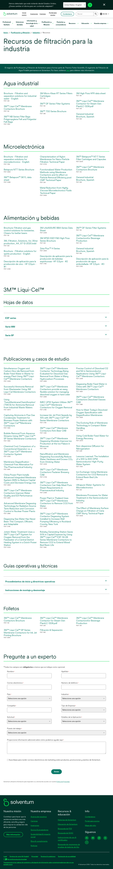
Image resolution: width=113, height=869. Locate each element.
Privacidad (34, 856)
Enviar (56, 772)
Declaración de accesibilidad (67, 856)
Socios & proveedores (39, 830)
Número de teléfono (69, 683)
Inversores (34, 14)
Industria (65, 694)
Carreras (43, 14)
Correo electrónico (15, 683)
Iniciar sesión (24, 14)
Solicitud (11, 717)
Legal (5, 856)
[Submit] (96, 14)
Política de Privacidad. (63, 781)
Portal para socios (92, 821)
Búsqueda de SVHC (65, 833)
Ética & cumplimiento (39, 841)
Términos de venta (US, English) (19, 856)
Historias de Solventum (67, 820)
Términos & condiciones (48, 856)
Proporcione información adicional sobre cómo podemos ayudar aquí (35, 740)
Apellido (65, 671)
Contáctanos (90, 817)
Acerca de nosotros (39, 817)
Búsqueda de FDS (65, 829)
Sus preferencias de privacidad (17, 859)
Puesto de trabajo (14, 728)
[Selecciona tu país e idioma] (74, 5)
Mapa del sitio (90, 825)
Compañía (11, 706)
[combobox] (87, 14)
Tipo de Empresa (68, 706)
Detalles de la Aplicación (71, 717)
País (9, 694)
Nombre (11, 671)
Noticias (34, 846)
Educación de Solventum (67, 824)
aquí (68, 70)
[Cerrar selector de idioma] (104, 4)
